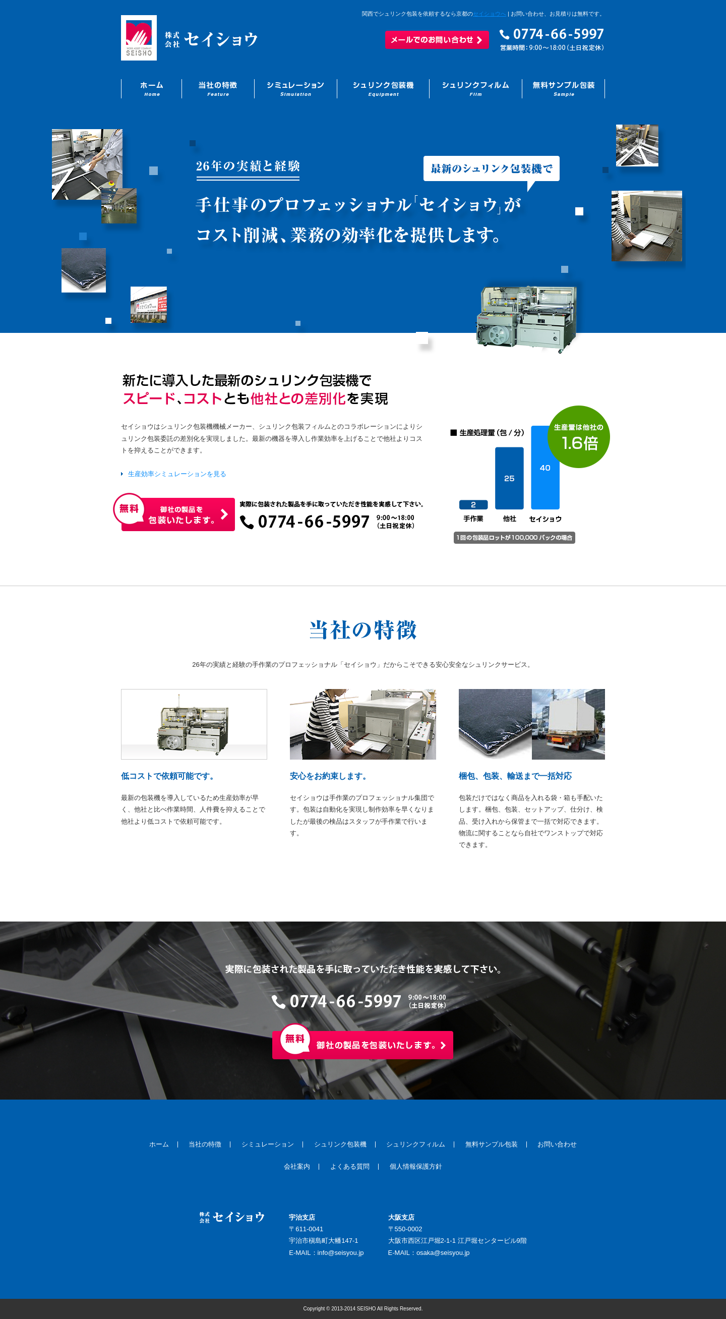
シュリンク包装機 (340, 1144)
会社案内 (297, 1166)
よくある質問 (350, 1166)
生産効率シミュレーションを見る (177, 474)
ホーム (159, 1144)
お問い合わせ (557, 1144)
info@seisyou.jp (341, 1252)
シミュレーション (267, 1144)
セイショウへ (489, 14)
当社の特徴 (205, 1144)
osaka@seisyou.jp (443, 1252)
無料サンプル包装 (491, 1144)
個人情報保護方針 (416, 1166)
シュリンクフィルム (415, 1144)
